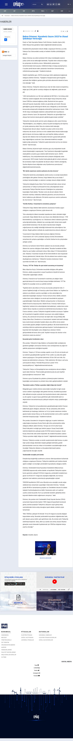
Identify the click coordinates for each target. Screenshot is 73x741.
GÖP (5, 11)
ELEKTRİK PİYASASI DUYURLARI (47, 637)
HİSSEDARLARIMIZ (6, 649)
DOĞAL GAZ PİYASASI (27, 637)
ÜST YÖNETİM (5, 642)
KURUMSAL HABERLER (45, 635)
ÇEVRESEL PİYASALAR (27, 640)
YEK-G (42, 11)
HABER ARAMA (7, 29)
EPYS (33, 11)
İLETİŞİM (3, 657)
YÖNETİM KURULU (6, 640)
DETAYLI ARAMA (7, 31)
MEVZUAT (4, 637)
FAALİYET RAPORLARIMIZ (8, 652)
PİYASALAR (26, 632)
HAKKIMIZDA (5, 635)
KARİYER (3, 647)
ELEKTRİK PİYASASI (26, 635)
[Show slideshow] (45, 558)
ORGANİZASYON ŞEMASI (8, 645)
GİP (14, 11)
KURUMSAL (6, 632)
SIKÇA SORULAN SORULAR (8, 654)
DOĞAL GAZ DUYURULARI (46, 640)
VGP (62, 11)
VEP (24, 11)
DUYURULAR (44, 632)
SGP (52, 11)
